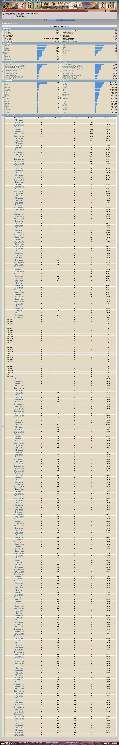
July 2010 (19, 613)
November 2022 (19, 214)
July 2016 (19, 448)
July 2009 (19, 640)
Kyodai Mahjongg (6, 23)
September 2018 (19, 388)
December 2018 (19, 381)
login (16, 14)
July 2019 (19, 306)
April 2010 (19, 620)
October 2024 (19, 161)
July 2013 (19, 530)
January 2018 (19, 406)
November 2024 (19, 159)
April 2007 (19, 702)
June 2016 (19, 450)
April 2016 (19, 454)
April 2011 (19, 592)
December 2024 (19, 157)
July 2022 (19, 223)
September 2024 (19, 163)
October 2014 (19, 496)
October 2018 (19, 386)
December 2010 (19, 601)
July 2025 (19, 140)
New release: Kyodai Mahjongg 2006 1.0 (15, 65)
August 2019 (19, 303)
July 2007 (19, 695)
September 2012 (19, 553)
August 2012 (19, 555)
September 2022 (19, 219)
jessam (7, 52)
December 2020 (19, 267)
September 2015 (19, 470)
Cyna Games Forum (10, 1)
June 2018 (19, 395)
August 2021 (19, 248)
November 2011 (19, 576)
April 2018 (19, 399)
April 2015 (19, 482)
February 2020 (19, 290)
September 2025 (19, 136)
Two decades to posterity (11, 70)
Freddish (64, 101)
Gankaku (7, 97)
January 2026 (19, 127)
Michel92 (7, 98)
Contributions (65, 55)
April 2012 (19, 565)
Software (64, 45)
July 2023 (19, 196)
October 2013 (19, 523)
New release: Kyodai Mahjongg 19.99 (14, 76)
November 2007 (19, 686)
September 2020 (19, 274)
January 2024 (19, 182)
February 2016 (19, 459)
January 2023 (19, 209)
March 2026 (19, 122)
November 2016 (19, 438)
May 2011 (19, 590)
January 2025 (19, 154)
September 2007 (19, 691)
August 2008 (19, 666)
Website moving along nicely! (12, 75)
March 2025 (19, 150)
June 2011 (19, 588)
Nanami (7, 111)
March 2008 (19, 677)
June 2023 (19, 198)
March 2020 (19, 287)
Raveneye (7, 56)
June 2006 (19, 725)
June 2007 (19, 698)
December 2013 (19, 519)
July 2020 (19, 278)
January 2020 (19, 292)
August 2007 (19, 693)
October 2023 (19, 189)
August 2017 (19, 418)
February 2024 (19, 180)
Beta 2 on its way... (9, 64)
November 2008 (19, 659)
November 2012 (19, 549)
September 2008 (19, 663)
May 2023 (19, 200)
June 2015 (19, 477)
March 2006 (19, 732)
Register (72, 19)
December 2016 (19, 436)
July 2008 (19, 668)
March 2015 (19, 484)
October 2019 (19, 299)
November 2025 (19, 131)
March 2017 (19, 429)
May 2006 (19, 728)
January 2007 (19, 709)
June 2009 (19, 643)
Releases (64, 47)
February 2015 (19, 487)
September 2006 (19, 718)
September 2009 (19, 636)
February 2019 (19, 317)
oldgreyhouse (8, 106)
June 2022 (19, 225)
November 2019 (19, 297)
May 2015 (19, 480)
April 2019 (19, 313)
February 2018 (19, 404)
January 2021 (19, 264)
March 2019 (19, 315)
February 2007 (19, 707)
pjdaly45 (64, 108)
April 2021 (19, 258)
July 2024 (19, 168)
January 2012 (19, 571)
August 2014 (19, 500)
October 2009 (19, 633)
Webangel (7, 55)
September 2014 (19, 498)
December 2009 (19, 629)
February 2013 (19, 542)
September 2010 (19, 608)
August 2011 (19, 583)
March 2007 (19, 705)
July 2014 (19, 503)
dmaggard (7, 50)
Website (64, 52)
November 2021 (19, 241)
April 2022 (19, 230)
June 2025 (19, 143)
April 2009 (19, 647)
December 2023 (19, 184)
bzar (63, 89)
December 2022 (19, 212)
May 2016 (19, 452)
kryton (6, 100)
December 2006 (19, 711)
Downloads (15, 11)
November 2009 (19, 631)
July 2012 (19, 558)
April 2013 (19, 537)
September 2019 (19, 301)
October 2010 (19, 606)
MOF (6, 108)
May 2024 (19, 173)
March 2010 (19, 622)
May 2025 (19, 145)
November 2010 (19, 604)
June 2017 (19, 422)
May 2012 (19, 562)
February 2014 (19, 514)
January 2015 (19, 489)
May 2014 (19, 507)
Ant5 (6, 53)
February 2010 (19, 624)
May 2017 (19, 425)
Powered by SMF (81, 742)
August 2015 (19, 473)
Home (7, 11)
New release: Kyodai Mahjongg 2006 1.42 (15, 69)
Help (59, 19)
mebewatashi (8, 59)
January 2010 (19, 627)
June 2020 (19, 281)
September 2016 (19, 443)
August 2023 (19, 193)
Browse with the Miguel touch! (12, 78)
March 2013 (19, 539)
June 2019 (19, 308)
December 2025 (19, 129)
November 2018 (19, 383)
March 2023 (19, 205)
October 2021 (19, 244)
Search (64, 19)
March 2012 (19, 567)
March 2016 (19, 457)
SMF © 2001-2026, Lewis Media (93, 742)
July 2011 (19, 585)
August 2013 (19, 528)
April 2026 (19, 120)
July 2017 (19, 420)
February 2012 (19, 569)
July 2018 (19, 392)
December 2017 (19, 409)
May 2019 (19, 310)
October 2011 (19, 578)
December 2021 (19, 239)
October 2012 (19, 551)
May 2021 (19, 255)
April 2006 (19, 730)
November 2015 (19, 466)
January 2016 (19, 461)
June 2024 (19, 170)
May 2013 (19, 535)
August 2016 (19, 445)
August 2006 (19, 721)
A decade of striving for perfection (13, 67)
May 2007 (19, 700)
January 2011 (19, 599)
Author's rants (65, 50)
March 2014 (19, 512)
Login (68, 19)
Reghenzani (65, 109)
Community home (51, 19)
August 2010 (19, 610)
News (63, 48)
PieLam (36, 13)
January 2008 (19, 682)
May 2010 (19, 617)
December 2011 (19, 574)
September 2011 (19, 581)
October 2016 (19, 441)
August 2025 (19, 138)
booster (7, 48)
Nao (6, 47)
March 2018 (19, 402)
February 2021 (19, 262)
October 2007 (19, 689)
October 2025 (19, 134)
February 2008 (19, 679)
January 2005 (19, 734)
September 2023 (19, 191)
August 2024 (19, 166)
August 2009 (19, 638)
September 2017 (19, 415)
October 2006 (19, 716)
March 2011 (19, 594)
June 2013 (19, 532)
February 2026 (19, 124)
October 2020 (19, 271)
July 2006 (19, 723)
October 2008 (19, 661)
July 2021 (19, 251)
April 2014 (19, 510)
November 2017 (19, 411)
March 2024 (19, 177)
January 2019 (19, 379)
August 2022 (19, 221)
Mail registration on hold (11, 73)
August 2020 (19, 276)
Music (21, 11)
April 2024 (19, 175)
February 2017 (19, 431)
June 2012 (19, 560)
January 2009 (19, 654)
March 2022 (19, 232)
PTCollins (64, 111)
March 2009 (19, 650)
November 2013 (19, 521)
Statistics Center (14, 23)
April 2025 (19, 147)
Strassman (7, 109)
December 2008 (19, 656)
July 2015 (19, 475)
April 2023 (19, 202)
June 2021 (19, 253)
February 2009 (19, 652)
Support (64, 53)
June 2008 (19, 670)
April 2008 (19, 675)
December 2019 (19, 294)
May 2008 (19, 672)
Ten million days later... (10, 72)
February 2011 (19, 597)
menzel (7, 95)
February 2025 (19, 152)
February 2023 (19, 207)
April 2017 (19, 427)
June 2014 (19, 505)
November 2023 (19, 186)
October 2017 (19, 413)
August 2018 (19, 390)
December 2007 (19, 684)
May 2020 (19, 283)
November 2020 (19, 269)
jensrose (7, 58)
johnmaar (7, 112)
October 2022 (19, 216)
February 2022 (19, 235)
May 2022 (19, 228)
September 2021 (19, 246)
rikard (6, 93)
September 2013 (19, 526)
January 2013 (19, 544)
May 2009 (19, 645)
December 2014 (19, 491)
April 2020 (19, 285)
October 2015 (19, 468)
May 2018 (19, 397)
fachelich (64, 104)
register (21, 14)
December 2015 (19, 464)
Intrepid (7, 45)
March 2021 (19, 260)
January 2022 (19, 237)
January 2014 (19, 516)
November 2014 (19, 493)
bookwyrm (7, 103)
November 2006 (19, 714)
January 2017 (19, 434)
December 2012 (19, 546)
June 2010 (19, 615)
